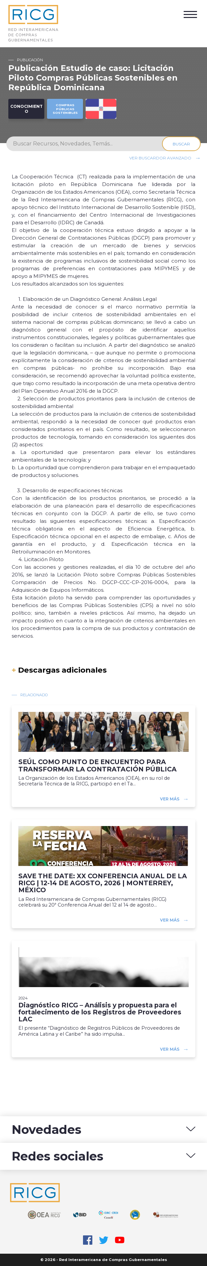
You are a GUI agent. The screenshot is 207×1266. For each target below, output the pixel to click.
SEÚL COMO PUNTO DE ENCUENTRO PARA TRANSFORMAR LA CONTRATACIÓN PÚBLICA (97, 765)
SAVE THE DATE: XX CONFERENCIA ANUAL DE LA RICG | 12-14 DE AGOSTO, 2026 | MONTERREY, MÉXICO (102, 883)
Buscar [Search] (181, 143)
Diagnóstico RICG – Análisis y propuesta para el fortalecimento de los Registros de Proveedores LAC (99, 1012)
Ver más (169, 798)
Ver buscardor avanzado (160, 157)
